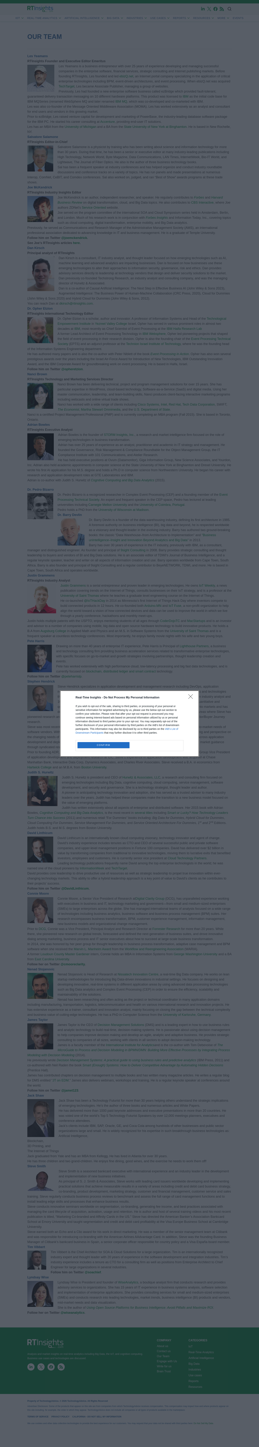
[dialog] (129, 724)
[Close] (191, 697)
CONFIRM (103, 745)
